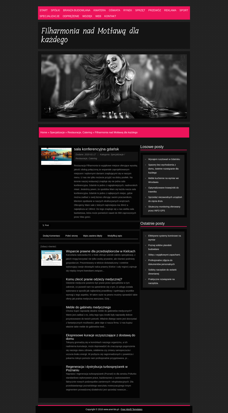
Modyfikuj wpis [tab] (115, 235)
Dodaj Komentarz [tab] (51, 235)
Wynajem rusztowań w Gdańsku (164, 159)
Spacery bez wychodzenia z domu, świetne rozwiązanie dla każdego (163, 168)
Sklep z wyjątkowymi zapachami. (164, 254)
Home (43, 132)
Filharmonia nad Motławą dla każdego (116, 132)
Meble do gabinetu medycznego (88, 307)
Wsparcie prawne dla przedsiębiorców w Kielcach (100, 251)
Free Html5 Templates (131, 409)
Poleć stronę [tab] (71, 235)
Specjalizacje (57, 132)
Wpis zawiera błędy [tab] (92, 235)
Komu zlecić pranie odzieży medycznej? (94, 279)
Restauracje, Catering (80, 132)
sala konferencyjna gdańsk (96, 149)
